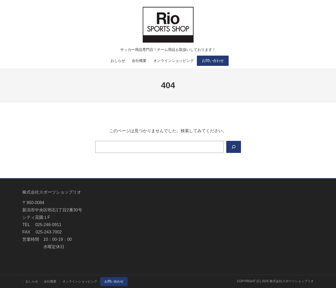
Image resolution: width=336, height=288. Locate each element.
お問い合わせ (213, 60)
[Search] (233, 147)
